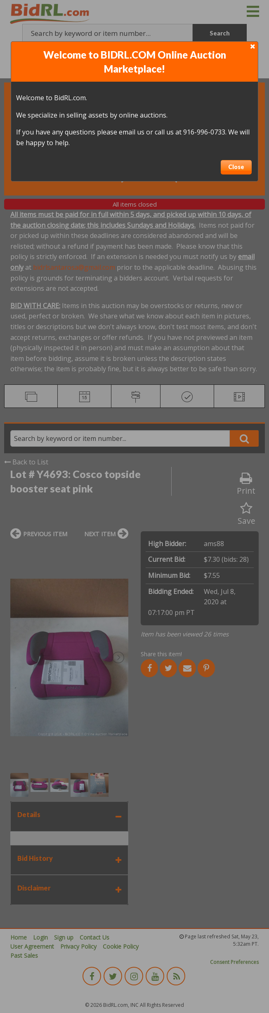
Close (236, 166)
